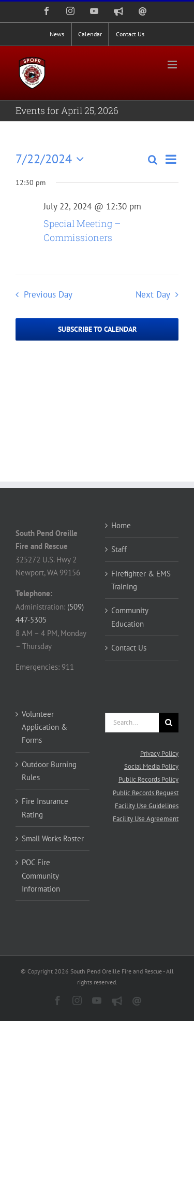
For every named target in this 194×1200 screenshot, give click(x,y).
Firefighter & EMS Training (141, 580)
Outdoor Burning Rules (49, 770)
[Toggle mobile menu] (173, 64)
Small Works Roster (53, 838)
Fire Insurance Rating (45, 807)
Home (121, 525)
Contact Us (128, 648)
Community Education (129, 616)
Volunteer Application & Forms (44, 727)
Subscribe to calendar (97, 329)
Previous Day (48, 294)
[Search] (168, 722)
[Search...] (132, 722)
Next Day (153, 294)
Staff (119, 549)
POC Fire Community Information (41, 875)
